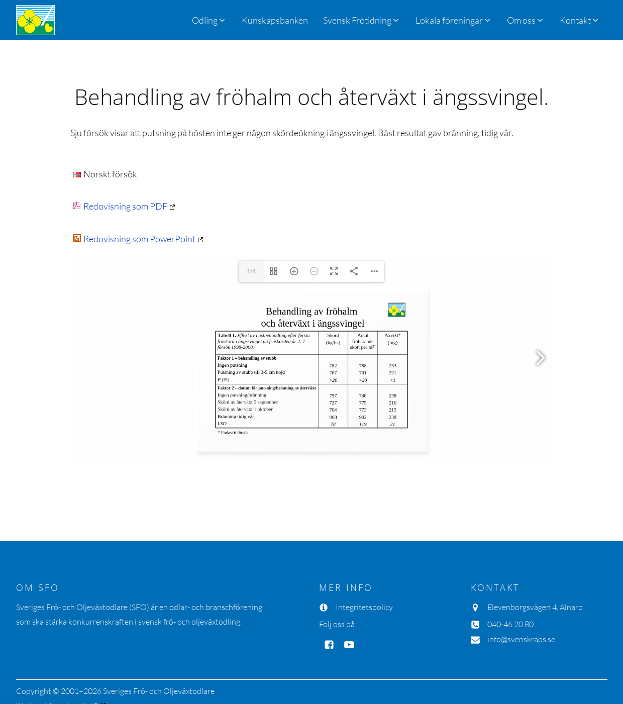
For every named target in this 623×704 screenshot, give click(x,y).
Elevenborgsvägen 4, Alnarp (535, 607)
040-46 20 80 (510, 624)
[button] (362, 20)
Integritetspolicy (364, 607)
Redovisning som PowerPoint (134, 238)
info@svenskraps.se (521, 639)
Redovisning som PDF (120, 206)
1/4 (251, 271)
